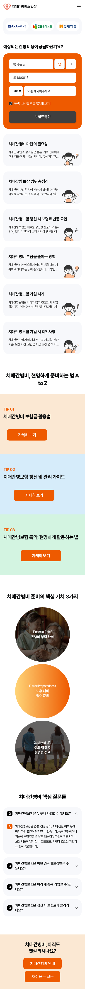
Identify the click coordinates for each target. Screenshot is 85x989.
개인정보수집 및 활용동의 (28, 103)
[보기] (47, 103)
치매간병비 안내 (42, 963)
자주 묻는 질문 (43, 976)
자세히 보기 (27, 434)
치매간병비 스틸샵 (7, 6)
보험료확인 (43, 117)
